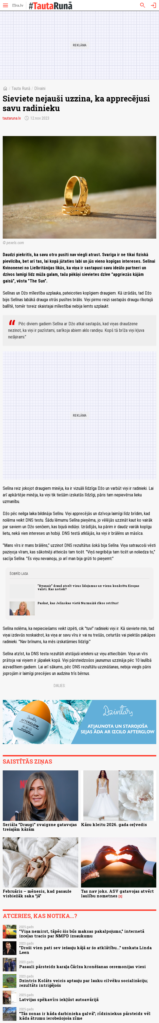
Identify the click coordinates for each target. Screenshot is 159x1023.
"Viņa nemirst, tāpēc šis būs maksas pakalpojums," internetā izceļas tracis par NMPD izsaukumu (81, 934)
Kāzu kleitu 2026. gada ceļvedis (114, 824)
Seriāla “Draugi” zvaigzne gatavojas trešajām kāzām (40, 827)
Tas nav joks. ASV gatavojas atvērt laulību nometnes (117, 893)
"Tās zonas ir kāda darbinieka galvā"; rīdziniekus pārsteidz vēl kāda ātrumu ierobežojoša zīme (85, 1016)
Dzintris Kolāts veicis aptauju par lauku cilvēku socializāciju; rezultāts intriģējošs (83, 983)
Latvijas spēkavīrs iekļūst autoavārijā (59, 999)
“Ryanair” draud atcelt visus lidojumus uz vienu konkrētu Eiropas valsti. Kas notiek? (88, 587)
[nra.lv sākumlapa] (17, 5)
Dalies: (60, 685)
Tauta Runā (20, 88)
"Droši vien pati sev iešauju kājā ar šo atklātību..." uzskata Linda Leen (85, 950)
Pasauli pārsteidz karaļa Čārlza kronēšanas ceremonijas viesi (82, 966)
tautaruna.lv (12, 118)
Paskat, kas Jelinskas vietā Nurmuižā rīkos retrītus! (77, 603)
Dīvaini (39, 88)
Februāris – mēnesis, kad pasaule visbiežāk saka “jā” (37, 893)
